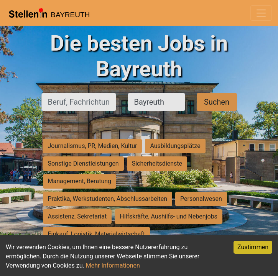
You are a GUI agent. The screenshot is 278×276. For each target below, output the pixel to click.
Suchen (216, 102)
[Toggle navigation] (261, 13)
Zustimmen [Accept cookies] (252, 247)
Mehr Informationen (113, 265)
